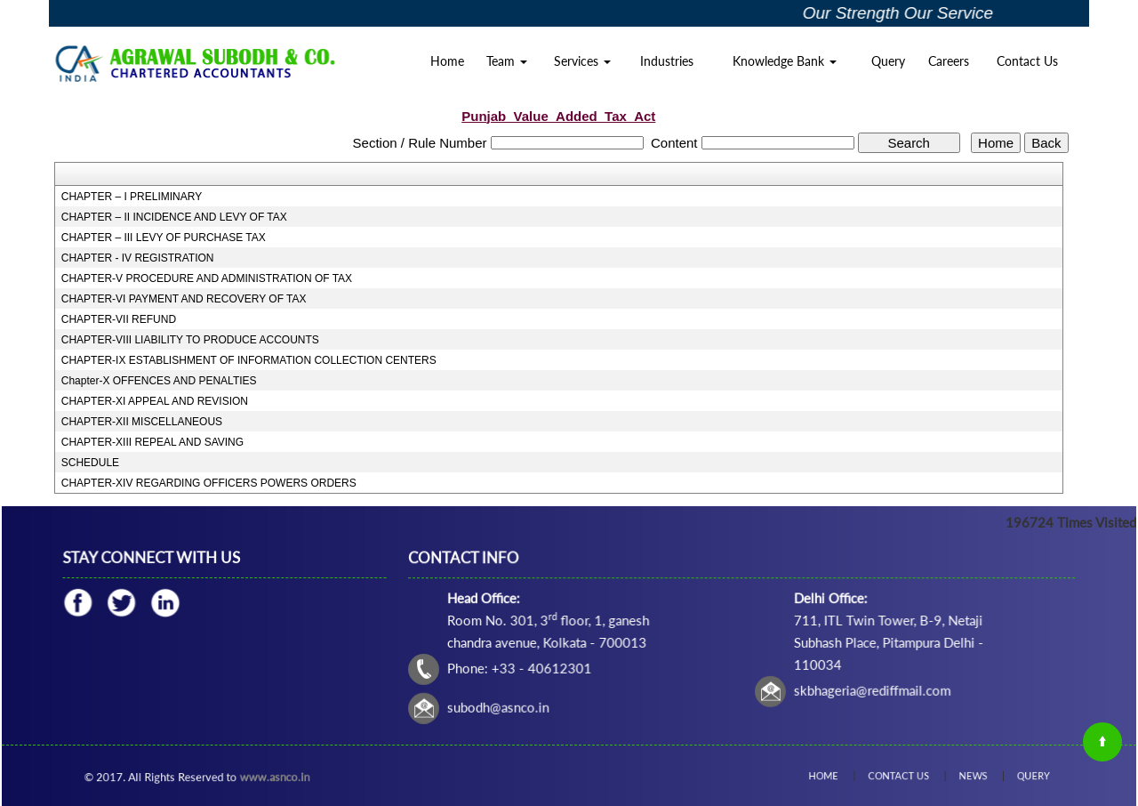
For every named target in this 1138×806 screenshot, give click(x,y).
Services (582, 61)
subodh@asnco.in (504, 705)
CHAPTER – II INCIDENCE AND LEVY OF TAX (174, 217)
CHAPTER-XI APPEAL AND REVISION (154, 401)
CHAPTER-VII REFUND (118, 319)
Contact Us (1027, 61)
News (961, 776)
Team (506, 61)
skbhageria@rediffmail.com (868, 689)
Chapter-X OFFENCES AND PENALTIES (159, 381)
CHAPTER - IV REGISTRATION (137, 258)
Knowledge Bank (785, 61)
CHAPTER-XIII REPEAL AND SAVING (152, 442)
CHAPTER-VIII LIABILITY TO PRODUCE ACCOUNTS (190, 340)
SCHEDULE (90, 462)
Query (888, 61)
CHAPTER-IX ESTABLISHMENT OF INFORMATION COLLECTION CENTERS (249, 360)
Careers (948, 61)
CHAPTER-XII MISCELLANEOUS (141, 421)
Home (447, 61)
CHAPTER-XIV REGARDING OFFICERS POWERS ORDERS (209, 483)
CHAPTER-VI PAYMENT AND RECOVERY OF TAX (184, 299)
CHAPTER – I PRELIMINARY (131, 196)
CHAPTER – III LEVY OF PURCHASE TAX (163, 237)
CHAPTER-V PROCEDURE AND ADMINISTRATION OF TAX (206, 278)
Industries (666, 61)
